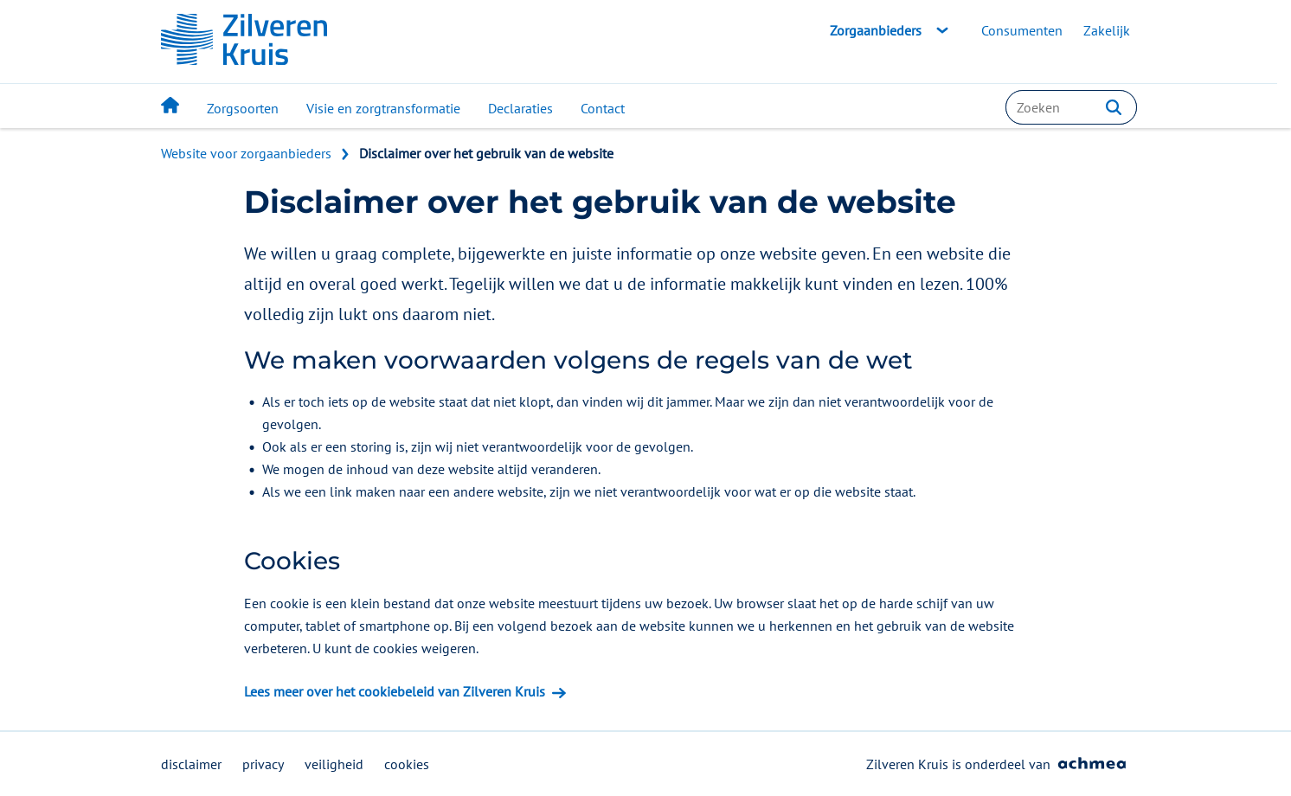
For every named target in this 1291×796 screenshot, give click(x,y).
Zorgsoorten (243, 108)
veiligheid (334, 764)
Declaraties (520, 108)
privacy (263, 764)
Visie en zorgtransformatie (383, 108)
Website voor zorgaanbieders (246, 153)
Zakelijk (1106, 30)
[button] (1113, 107)
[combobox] (1071, 107)
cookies (406, 764)
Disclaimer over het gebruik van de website (486, 153)
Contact (603, 108)
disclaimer (191, 764)
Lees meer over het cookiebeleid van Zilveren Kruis (394, 691)
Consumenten (1022, 30)
